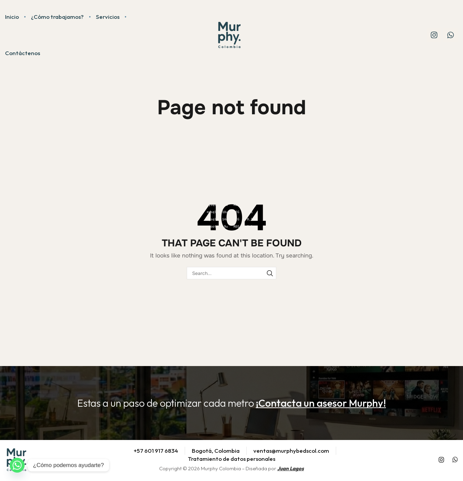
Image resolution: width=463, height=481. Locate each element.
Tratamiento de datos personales (231, 458)
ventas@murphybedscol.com (291, 450)
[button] (321, 403)
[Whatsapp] (17, 465)
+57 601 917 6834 (156, 450)
